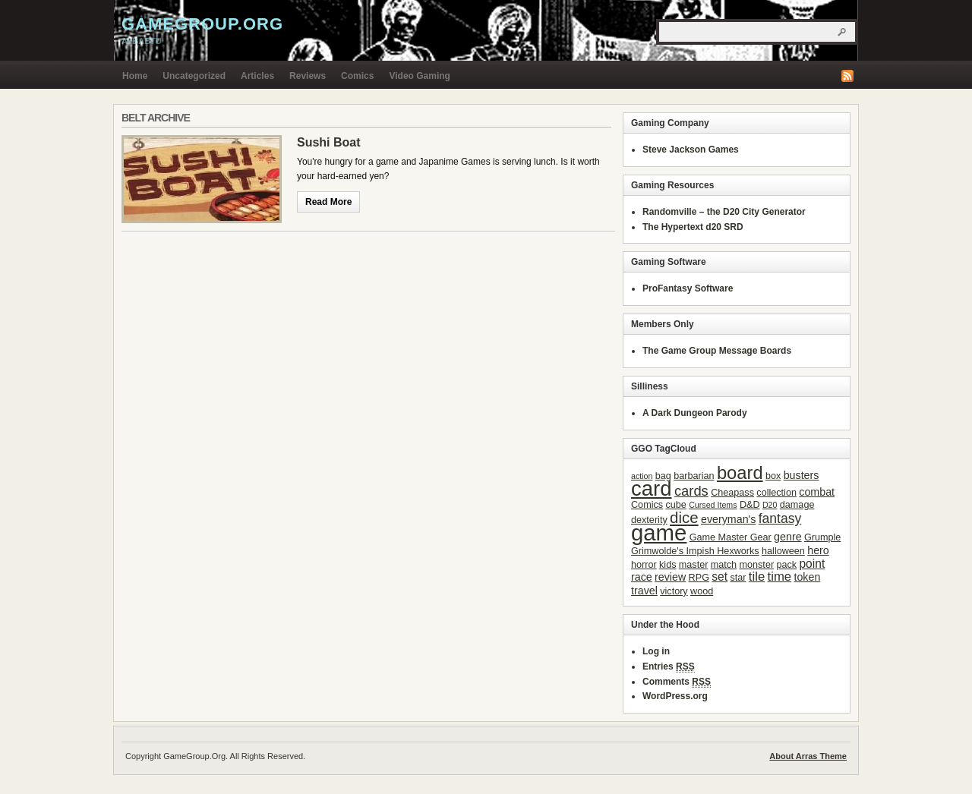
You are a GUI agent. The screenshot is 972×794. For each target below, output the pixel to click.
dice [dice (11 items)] (684, 517)
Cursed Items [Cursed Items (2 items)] (713, 504)
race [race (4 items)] (641, 577)
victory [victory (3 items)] (673, 591)
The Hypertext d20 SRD (692, 227)
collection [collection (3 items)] (776, 492)
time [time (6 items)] (780, 576)
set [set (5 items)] (719, 576)
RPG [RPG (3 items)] (699, 577)
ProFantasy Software (687, 288)
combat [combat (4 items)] (817, 492)
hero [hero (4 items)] (818, 550)
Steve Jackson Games (690, 149)
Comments (676, 682)
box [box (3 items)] (773, 476)
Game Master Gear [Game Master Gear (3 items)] (731, 537)
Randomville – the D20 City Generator (724, 211)
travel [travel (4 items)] (644, 590)
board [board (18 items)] (740, 472)
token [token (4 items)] (807, 577)
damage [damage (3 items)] (797, 504)
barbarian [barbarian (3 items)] (694, 476)
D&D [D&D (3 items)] (750, 504)
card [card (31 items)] (651, 488)
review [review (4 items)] (670, 577)
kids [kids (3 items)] (667, 564)
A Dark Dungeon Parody (694, 413)
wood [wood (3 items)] (701, 591)
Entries (668, 667)
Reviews (307, 76)
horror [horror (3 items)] (644, 564)
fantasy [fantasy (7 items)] (780, 518)
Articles (257, 76)
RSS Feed (847, 76)
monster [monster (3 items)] (757, 564)
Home (134, 76)
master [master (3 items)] (693, 564)
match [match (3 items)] (724, 564)
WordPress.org (675, 696)
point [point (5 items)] (812, 563)
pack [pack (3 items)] (786, 564)
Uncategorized (194, 76)
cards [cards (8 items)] (691, 491)
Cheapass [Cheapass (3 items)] (732, 492)
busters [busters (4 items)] (801, 475)
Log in (656, 651)
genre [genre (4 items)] (787, 537)
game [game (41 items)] (658, 532)
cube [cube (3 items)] (675, 504)
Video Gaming (419, 76)
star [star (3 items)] (738, 577)
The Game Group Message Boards (716, 350)
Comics (357, 76)
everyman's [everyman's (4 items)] (728, 519)
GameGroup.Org (202, 23)
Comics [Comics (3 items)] (647, 504)
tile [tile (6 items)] (757, 576)
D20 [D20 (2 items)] (770, 504)
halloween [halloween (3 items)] (783, 551)
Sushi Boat (329, 142)
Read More (328, 202)
